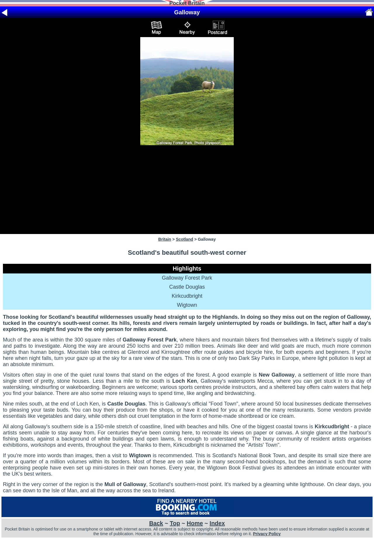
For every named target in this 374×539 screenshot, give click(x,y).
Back (156, 523)
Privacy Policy (267, 533)
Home (195, 523)
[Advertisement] (187, 189)
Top (175, 523)
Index (217, 523)
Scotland (184, 239)
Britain (164, 239)
